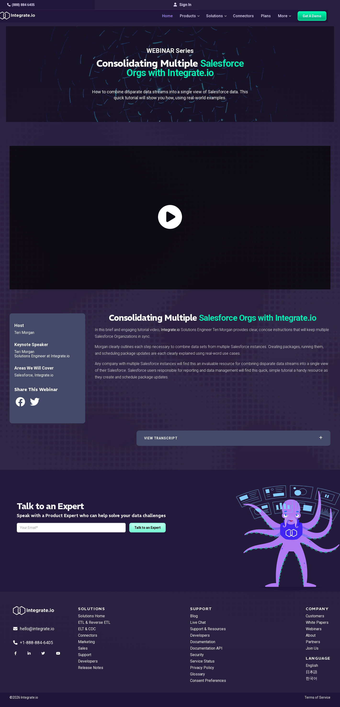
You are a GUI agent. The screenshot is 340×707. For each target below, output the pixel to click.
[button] (233, 438)
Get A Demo (319, 17)
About (311, 635)
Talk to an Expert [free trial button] (147, 528)
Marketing (86, 642)
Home (171, 17)
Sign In (321, 4)
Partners (313, 642)
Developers (88, 661)
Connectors (249, 17)
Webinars (314, 629)
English (312, 665)
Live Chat (198, 622)
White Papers (317, 622)
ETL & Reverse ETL (94, 622)
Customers (315, 616)
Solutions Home (91, 616)
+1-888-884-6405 (33, 642)
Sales (83, 648)
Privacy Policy (202, 667)
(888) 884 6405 (23, 5)
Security (197, 654)
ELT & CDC (87, 629)
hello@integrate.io (33, 628)
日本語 (311, 672)
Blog (194, 616)
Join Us (312, 648)
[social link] (16, 653)
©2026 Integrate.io (24, 697)
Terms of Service (317, 697)
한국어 (311, 678)
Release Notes (90, 667)
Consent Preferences (208, 680)
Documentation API (206, 648)
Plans (272, 17)
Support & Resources (208, 629)
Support (84, 654)
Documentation (202, 642)
